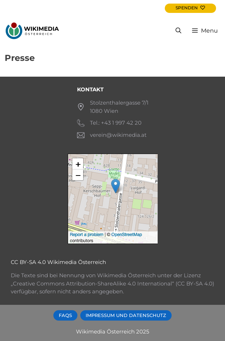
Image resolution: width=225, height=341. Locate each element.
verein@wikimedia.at (118, 134)
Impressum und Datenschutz (126, 315)
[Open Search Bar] (178, 31)
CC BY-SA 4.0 (28, 262)
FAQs (65, 315)
